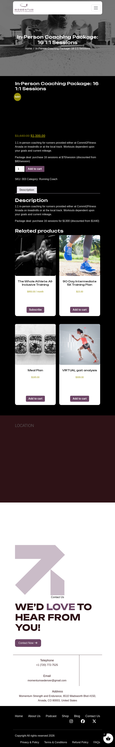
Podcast (51, 716)
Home (28, 48)
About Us (34, 716)
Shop (65, 716)
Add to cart (35, 168)
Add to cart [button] (79, 309)
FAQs (96, 742)
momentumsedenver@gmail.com (47, 680)
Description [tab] (27, 189)
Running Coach (48, 179)
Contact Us (92, 716)
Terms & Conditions (55, 742)
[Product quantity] (20, 169)
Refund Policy (80, 742)
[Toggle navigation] (95, 8)
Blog (77, 716)
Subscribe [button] (35, 309)
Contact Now (28, 643)
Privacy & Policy (29, 742)
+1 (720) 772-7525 (47, 665)
